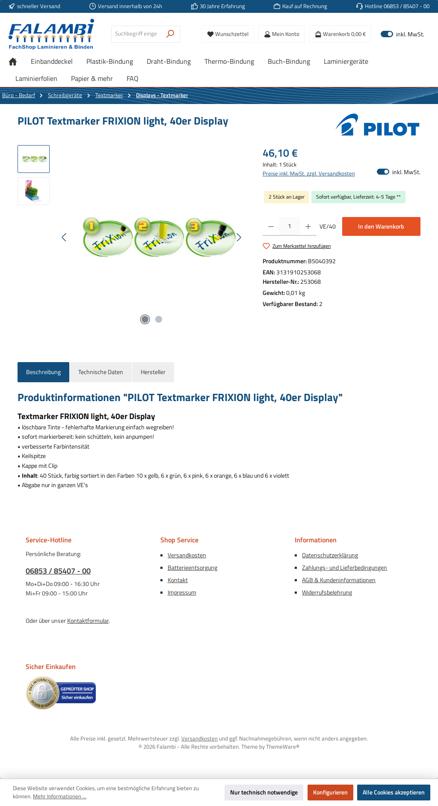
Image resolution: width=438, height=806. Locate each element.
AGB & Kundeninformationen (339, 580)
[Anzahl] (289, 226)
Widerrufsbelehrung (327, 592)
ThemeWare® (282, 747)
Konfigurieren (330, 792)
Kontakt (178, 580)
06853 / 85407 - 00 (58, 571)
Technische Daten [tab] (100, 372)
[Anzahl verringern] (271, 226)
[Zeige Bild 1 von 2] (145, 319)
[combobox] (136, 34)
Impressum (182, 592)
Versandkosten (187, 555)
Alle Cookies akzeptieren (394, 792)
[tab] (43, 372)
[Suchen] (170, 34)
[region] (131, 237)
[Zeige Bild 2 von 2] (158, 319)
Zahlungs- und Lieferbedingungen (344, 567)
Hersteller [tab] (153, 372)
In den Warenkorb (381, 226)
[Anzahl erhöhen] (308, 226)
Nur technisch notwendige (264, 792)
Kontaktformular (88, 620)
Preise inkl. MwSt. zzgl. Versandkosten (309, 174)
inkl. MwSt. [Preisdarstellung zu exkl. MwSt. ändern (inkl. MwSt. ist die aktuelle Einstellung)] (402, 34)
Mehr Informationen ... (59, 796)
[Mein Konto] (281, 34)
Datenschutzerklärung (330, 555)
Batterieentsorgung (192, 567)
